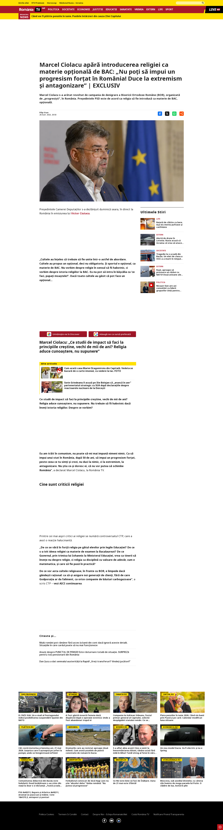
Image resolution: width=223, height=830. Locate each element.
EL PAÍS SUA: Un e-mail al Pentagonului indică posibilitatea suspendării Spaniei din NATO (40, 717)
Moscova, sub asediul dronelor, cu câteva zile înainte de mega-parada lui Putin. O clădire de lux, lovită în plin (181, 783)
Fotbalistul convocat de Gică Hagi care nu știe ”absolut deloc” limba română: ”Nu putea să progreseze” (87, 783)
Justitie (98, 9)
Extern (150, 9)
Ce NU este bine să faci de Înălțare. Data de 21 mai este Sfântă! (134, 782)
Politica (53, 9)
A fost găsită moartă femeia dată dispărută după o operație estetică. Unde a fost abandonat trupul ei (88, 717)
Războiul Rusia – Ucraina (71, 3)
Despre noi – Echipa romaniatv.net (110, 814)
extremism (113, 462)
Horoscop (52, 3)
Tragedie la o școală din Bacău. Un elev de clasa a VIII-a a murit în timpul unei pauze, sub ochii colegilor (169, 256)
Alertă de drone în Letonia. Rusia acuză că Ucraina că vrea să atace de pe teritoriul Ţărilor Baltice (169, 240)
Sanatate (126, 9)
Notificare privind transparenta (169, 814)
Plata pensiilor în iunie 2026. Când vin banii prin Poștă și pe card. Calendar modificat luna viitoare (182, 717)
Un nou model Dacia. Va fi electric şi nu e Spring (181, 749)
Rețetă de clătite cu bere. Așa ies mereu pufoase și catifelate (169, 224)
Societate (68, 9)
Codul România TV (140, 814)
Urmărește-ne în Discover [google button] (63, 334)
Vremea (139, 9)
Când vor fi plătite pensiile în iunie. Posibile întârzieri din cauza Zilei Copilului (76, 16)
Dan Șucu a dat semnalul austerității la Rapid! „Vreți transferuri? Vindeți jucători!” (84, 661)
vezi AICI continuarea (68, 583)
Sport (169, 9)
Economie (83, 9)
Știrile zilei (23, 3)
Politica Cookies (46, 814)
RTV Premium (38, 3)
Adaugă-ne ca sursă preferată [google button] (112, 334)
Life (160, 9)
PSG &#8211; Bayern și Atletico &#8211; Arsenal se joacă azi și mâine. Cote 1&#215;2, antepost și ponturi (38, 794)
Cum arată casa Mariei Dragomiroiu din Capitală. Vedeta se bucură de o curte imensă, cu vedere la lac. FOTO (98, 369)
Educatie (111, 9)
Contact (84, 814)
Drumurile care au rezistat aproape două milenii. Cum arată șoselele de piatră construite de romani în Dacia (87, 750)
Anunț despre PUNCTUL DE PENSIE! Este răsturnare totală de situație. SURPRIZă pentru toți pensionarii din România (84, 653)
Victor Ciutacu (80, 213)
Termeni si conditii (67, 814)
